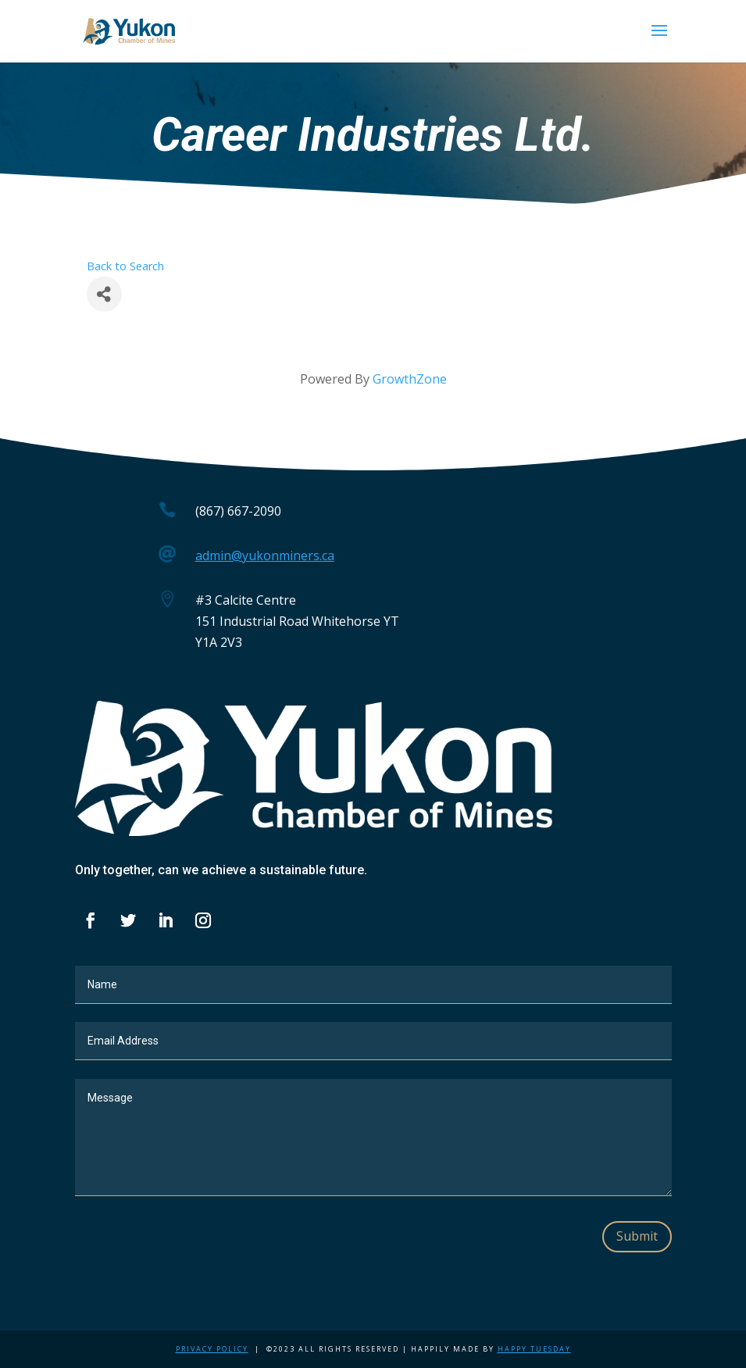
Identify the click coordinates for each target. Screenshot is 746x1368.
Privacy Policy (212, 1349)
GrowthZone (410, 379)
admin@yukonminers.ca (264, 555)
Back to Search (125, 266)
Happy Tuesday (534, 1349)
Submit (637, 1236)
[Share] (104, 294)
